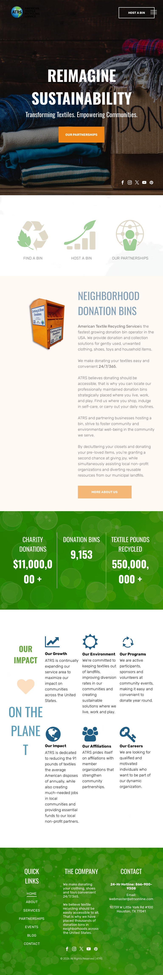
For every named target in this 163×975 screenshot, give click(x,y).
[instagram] (130, 183)
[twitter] (137, 183)
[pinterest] (151, 183)
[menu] (153, 12)
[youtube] (144, 183)
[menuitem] (32, 893)
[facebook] (122, 183)
